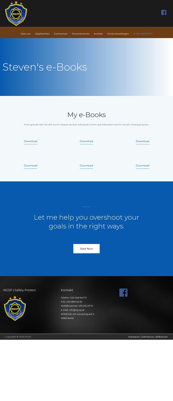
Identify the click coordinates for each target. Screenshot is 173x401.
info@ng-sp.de (77, 309)
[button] (30, 141)
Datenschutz (146, 336)
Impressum (131, 336)
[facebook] (165, 12)
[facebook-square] (125, 292)
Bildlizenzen (161, 336)
